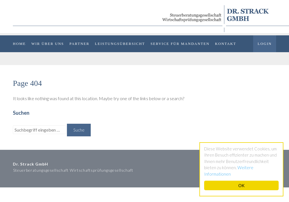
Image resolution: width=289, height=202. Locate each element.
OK (241, 185)
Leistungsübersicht (120, 44)
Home (19, 44)
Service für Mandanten (179, 44)
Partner (79, 44)
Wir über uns (47, 44)
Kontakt (225, 44)
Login (265, 44)
